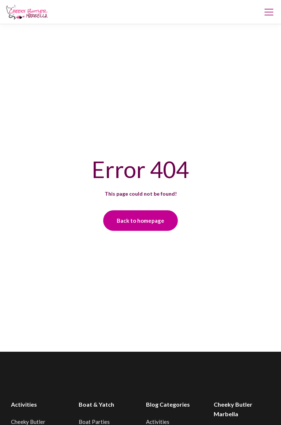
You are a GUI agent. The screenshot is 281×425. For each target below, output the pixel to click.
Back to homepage (140, 220)
